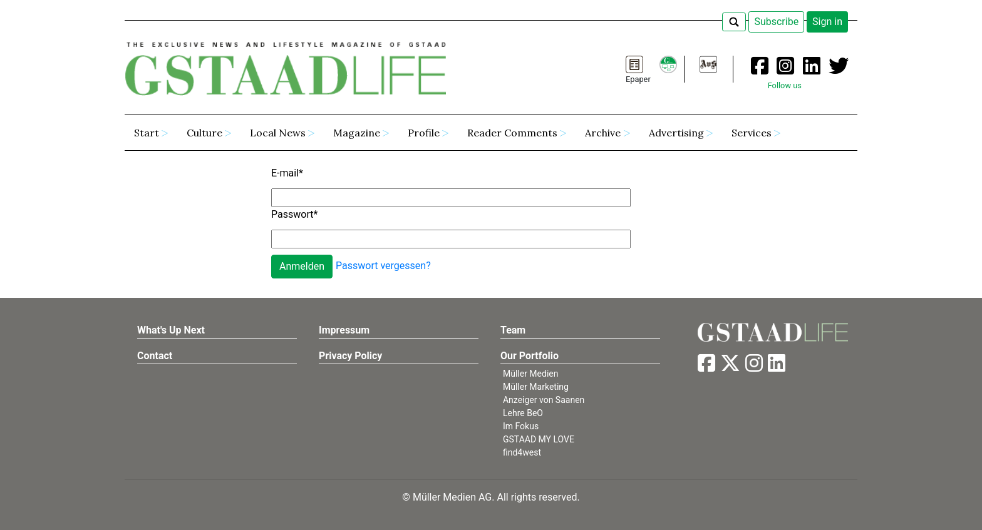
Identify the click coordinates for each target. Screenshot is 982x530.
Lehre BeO (523, 413)
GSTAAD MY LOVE (538, 439)
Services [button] (751, 132)
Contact (154, 356)
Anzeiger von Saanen (543, 400)
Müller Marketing (536, 387)
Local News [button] (278, 132)
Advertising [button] (676, 132)
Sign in (827, 22)
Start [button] (146, 132)
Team (512, 330)
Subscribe (776, 22)
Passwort (294, 214)
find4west (522, 452)
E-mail (287, 173)
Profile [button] (424, 132)
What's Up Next (171, 330)
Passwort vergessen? (383, 266)
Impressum (344, 330)
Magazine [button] (356, 132)
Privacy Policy (350, 356)
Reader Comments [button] (512, 132)
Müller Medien (531, 374)
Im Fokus (521, 426)
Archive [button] (603, 132)
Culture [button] (204, 132)
